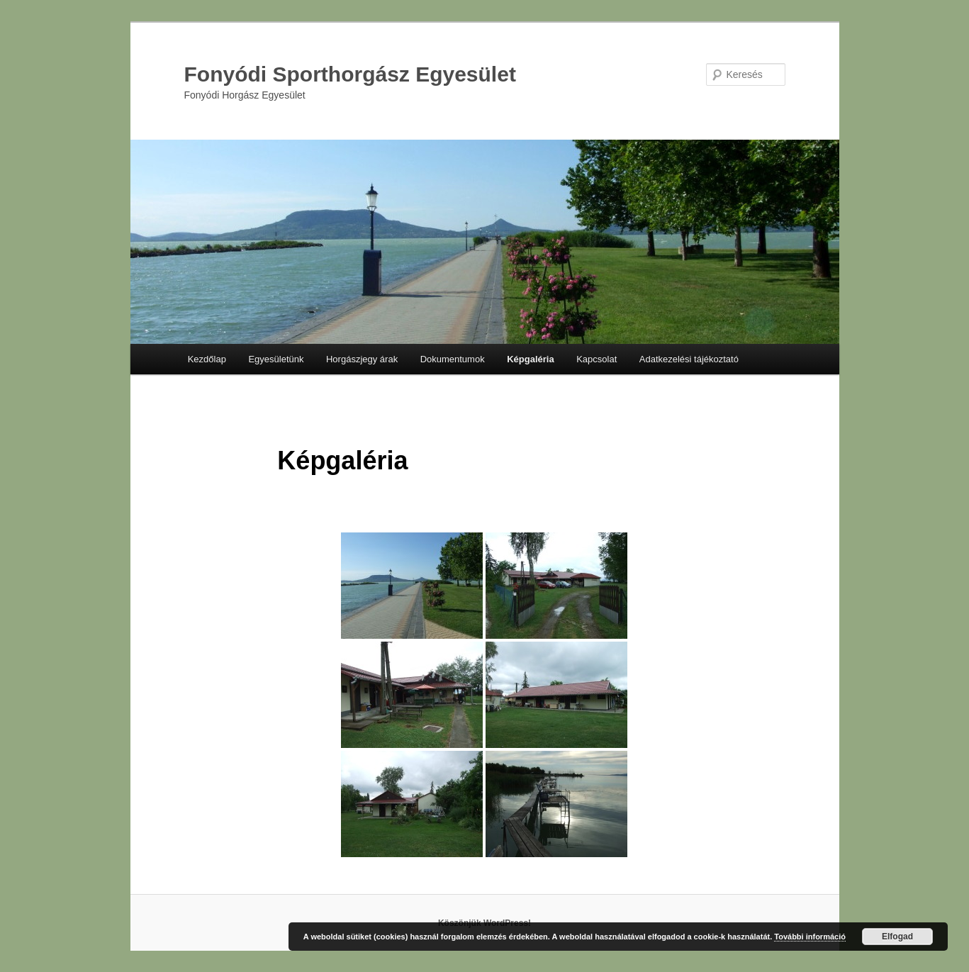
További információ (810, 936)
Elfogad (897, 937)
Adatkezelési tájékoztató (689, 359)
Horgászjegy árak (362, 359)
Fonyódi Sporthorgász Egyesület (350, 74)
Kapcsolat (596, 359)
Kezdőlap (207, 359)
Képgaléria (530, 359)
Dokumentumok (452, 359)
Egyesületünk (275, 359)
